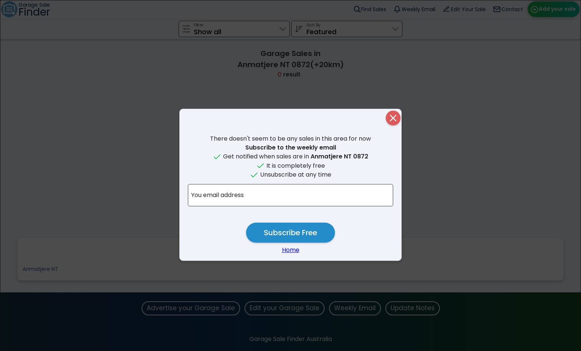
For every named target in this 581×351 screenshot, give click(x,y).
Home (290, 250)
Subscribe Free (290, 232)
